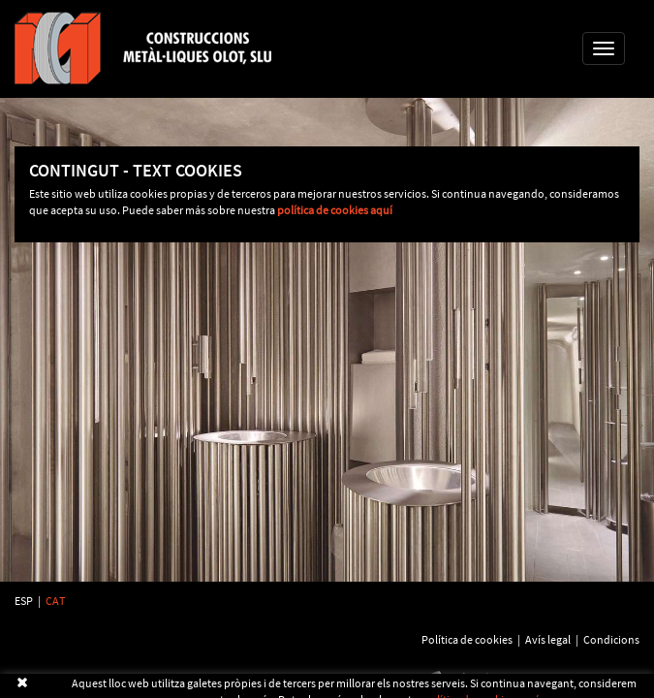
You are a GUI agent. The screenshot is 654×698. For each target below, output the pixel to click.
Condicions (611, 639)
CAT (55, 600)
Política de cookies (467, 639)
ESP (24, 600)
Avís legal (548, 639)
